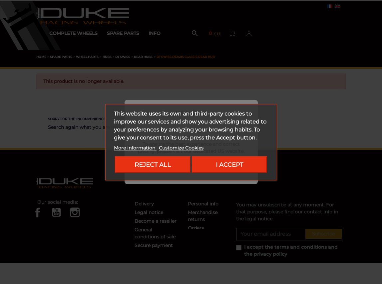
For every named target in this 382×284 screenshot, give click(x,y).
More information (135, 147)
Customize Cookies (181, 147)
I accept (229, 164)
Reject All (153, 164)
